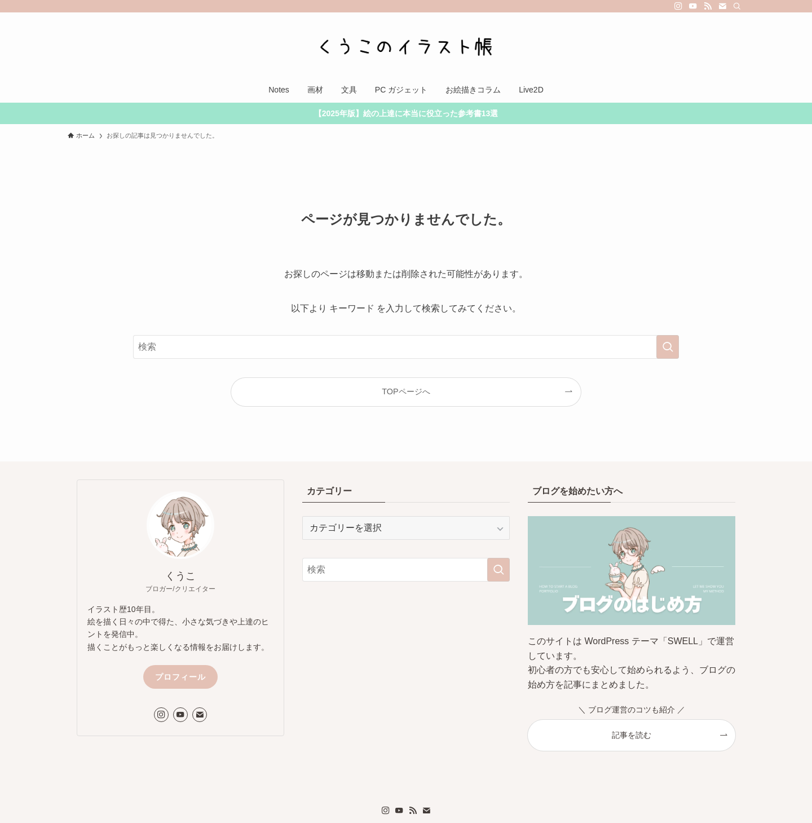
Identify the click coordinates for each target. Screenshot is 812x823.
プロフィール (180, 676)
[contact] (722, 6)
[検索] (737, 6)
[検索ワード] (406, 347)
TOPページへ (406, 391)
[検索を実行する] (667, 347)
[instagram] (678, 6)
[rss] (707, 6)
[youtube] (693, 6)
